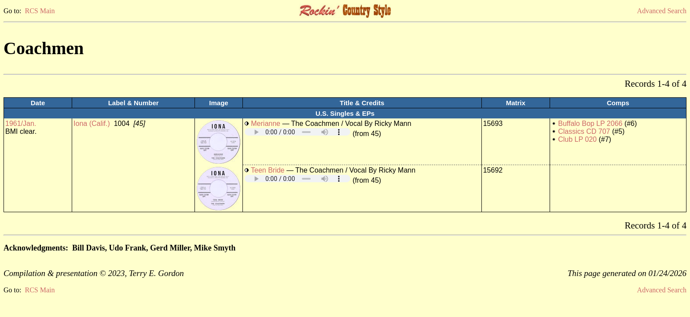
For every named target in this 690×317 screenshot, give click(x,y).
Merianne (265, 123)
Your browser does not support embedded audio (297, 132)
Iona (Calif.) (91, 123)
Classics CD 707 (584, 131)
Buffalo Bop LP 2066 (590, 123)
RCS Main (40, 11)
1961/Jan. (20, 123)
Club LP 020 (577, 139)
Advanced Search (661, 11)
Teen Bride (268, 170)
